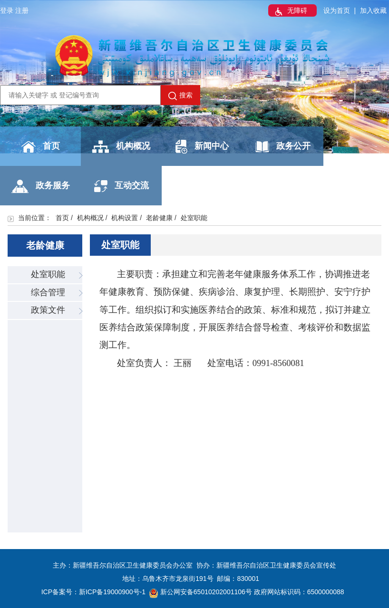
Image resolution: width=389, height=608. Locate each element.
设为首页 (336, 10)
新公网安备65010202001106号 (200, 592)
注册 (22, 10)
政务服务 (40, 186)
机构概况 (121, 146)
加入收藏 (373, 10)
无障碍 (290, 11)
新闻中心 (202, 147)
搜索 (180, 95)
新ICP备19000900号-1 (112, 592)
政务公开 (283, 146)
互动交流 (121, 186)
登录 (6, 10)
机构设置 (124, 218)
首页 (40, 147)
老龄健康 (159, 218)
